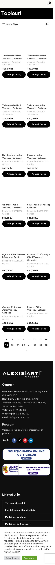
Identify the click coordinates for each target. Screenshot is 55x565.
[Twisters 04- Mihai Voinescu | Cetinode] (14, 41)
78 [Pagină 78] (46, 339)
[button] (14, 74)
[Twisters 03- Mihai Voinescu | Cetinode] (39, 41)
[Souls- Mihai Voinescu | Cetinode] (39, 190)
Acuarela (6, 62)
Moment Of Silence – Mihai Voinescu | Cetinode (12, 310)
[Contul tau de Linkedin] (30, 440)
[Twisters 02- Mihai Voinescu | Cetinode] (14, 91)
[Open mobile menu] (4, 4)
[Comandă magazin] (48, 24)
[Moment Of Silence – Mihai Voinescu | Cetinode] (14, 293)
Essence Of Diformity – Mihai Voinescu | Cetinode (38, 257)
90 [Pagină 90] (34, 345)
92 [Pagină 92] (46, 345)
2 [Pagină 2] (18, 339)
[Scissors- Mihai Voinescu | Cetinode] (39, 141)
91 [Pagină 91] (40, 345)
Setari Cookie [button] (12, 558)
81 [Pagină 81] (18, 345)
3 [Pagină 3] (23, 339)
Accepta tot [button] (29, 558)
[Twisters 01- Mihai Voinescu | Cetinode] (39, 91)
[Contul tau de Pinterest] (25, 440)
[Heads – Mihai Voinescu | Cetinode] (39, 293)
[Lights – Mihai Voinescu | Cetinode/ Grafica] (14, 240)
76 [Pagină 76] (34, 339)
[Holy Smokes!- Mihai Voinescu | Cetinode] (14, 141)
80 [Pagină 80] (12, 345)
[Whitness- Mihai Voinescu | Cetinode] (14, 190)
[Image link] (22, 373)
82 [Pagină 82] (23, 345)
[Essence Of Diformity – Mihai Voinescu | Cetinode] (39, 240)
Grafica (5, 164)
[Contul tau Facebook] (14, 440)
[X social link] (19, 440)
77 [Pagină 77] (40, 339)
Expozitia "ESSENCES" (12, 161)
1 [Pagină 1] (12, 339)
